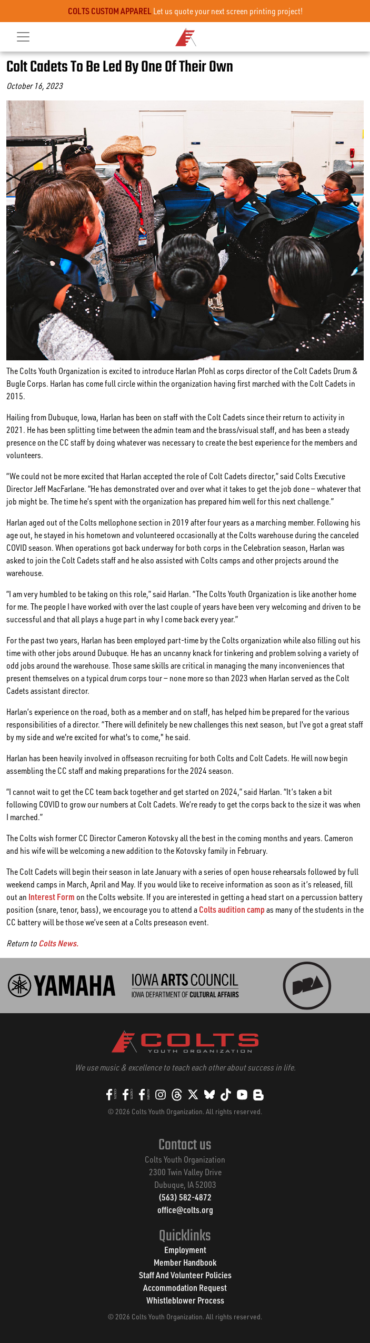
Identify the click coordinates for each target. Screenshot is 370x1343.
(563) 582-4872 (185, 1197)
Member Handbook (185, 1262)
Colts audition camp (232, 909)
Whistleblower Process (185, 1300)
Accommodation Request (185, 1287)
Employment (185, 1249)
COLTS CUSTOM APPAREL (110, 10)
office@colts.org (185, 1209)
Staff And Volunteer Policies (185, 1274)
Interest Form (51, 896)
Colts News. (58, 942)
